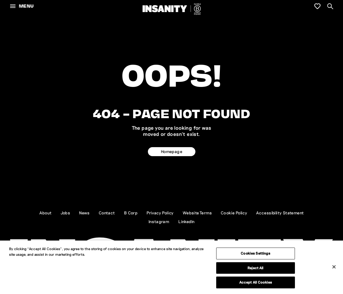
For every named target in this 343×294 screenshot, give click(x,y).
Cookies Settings (255, 253)
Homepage (171, 151)
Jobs (65, 212)
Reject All (255, 268)
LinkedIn (186, 221)
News (84, 212)
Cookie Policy (234, 212)
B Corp (130, 212)
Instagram (159, 221)
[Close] (334, 267)
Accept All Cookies (255, 282)
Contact (107, 212)
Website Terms (197, 212)
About (45, 212)
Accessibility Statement (280, 212)
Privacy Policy (160, 212)
